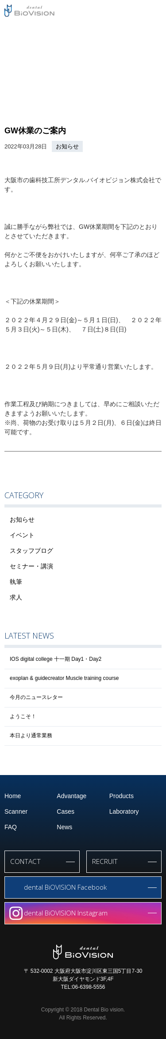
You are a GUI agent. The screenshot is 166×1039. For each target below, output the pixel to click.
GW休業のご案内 (35, 130)
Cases (65, 811)
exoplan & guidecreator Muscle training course (64, 678)
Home (12, 795)
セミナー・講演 (31, 566)
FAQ (10, 827)
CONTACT (25, 861)
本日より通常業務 (31, 735)
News (64, 827)
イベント (22, 535)
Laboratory (124, 811)
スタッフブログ (31, 550)
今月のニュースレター (36, 697)
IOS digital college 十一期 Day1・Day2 (55, 659)
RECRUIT (105, 861)
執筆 (16, 581)
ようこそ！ (23, 716)
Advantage (71, 795)
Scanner (15, 811)
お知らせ (67, 146)
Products (121, 795)
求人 (16, 597)
